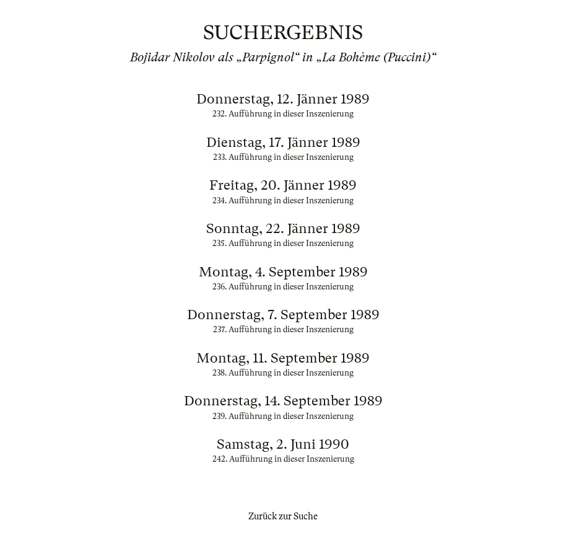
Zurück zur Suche (283, 516)
